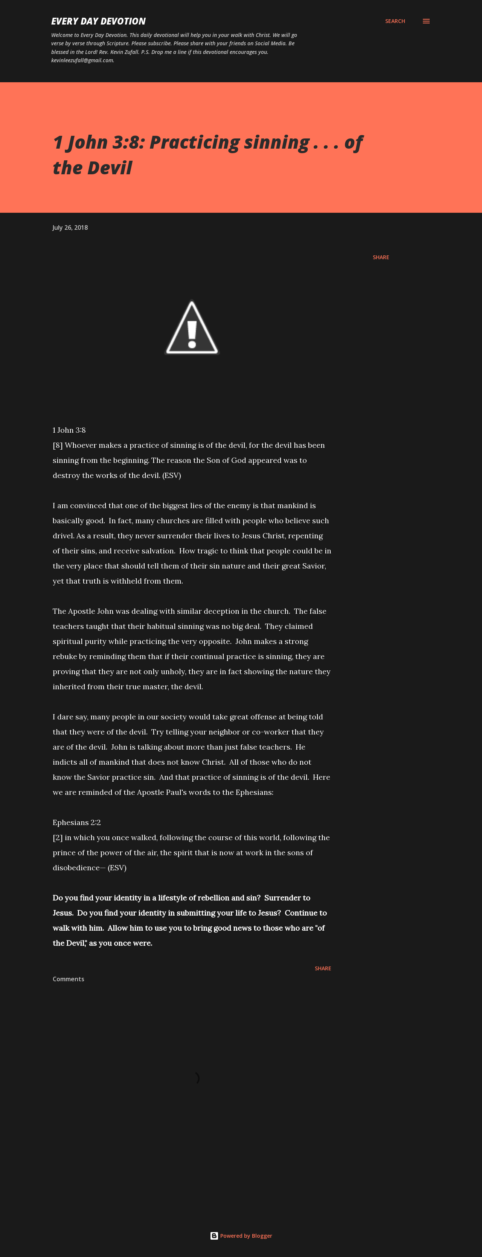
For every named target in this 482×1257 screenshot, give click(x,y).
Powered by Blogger (241, 1235)
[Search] (395, 21)
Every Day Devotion (98, 21)
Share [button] (381, 257)
